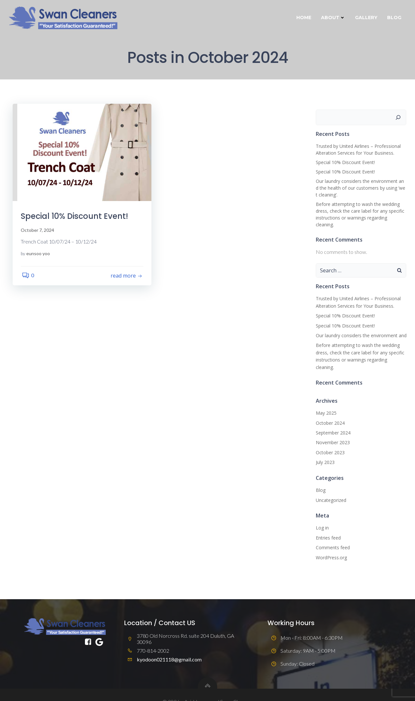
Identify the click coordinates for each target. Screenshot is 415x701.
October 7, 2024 (39, 232)
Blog (395, 17)
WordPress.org (330, 544)
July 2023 (324, 449)
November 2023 (332, 429)
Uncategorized (330, 486)
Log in (321, 514)
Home (304, 17)
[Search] (399, 118)
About (334, 17)
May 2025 (325, 400)
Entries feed (327, 524)
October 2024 (329, 409)
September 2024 (332, 419)
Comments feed (332, 534)
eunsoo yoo (40, 255)
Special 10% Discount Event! (344, 163)
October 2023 (329, 439)
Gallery (367, 17)
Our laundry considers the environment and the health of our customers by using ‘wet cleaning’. (361, 189)
